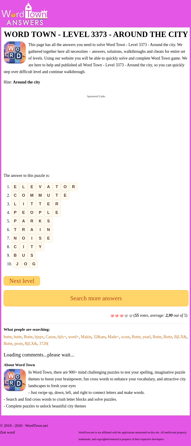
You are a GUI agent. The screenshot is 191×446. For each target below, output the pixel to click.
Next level (21, 280)
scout (125, 337)
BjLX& (180, 337)
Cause (51, 337)
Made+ (113, 337)
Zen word (7, 432)
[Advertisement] (96, 133)
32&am (99, 337)
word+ (73, 337)
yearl (146, 337)
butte (8, 337)
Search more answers (96, 298)
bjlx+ (62, 337)
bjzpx (39, 337)
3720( (44, 343)
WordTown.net (36, 425)
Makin (86, 337)
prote (18, 343)
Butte (28, 337)
